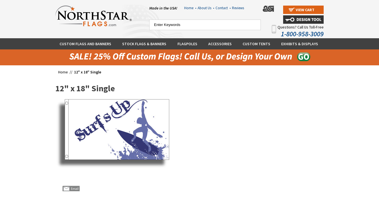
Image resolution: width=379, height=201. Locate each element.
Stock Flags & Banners (144, 43)
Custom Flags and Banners (85, 43)
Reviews (238, 8)
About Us (206, 8)
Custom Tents (256, 43)
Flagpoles (187, 43)
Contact (223, 8)
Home (190, 8)
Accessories (220, 43)
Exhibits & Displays (299, 43)
